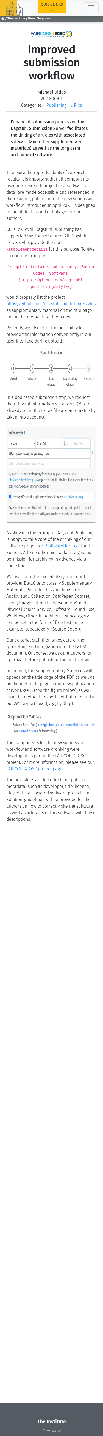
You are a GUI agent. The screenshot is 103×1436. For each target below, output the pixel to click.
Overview (52, 1431)
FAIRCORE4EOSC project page (34, 768)
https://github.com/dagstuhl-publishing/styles (51, 303)
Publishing (56, 105)
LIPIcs (76, 105)
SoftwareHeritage (63, 546)
